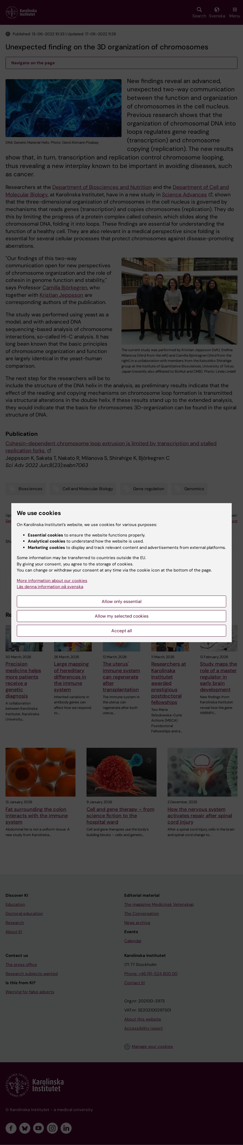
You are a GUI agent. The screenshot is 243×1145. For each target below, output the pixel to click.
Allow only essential (122, 601)
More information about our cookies (52, 580)
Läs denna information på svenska (50, 586)
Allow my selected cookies (121, 616)
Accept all (121, 631)
